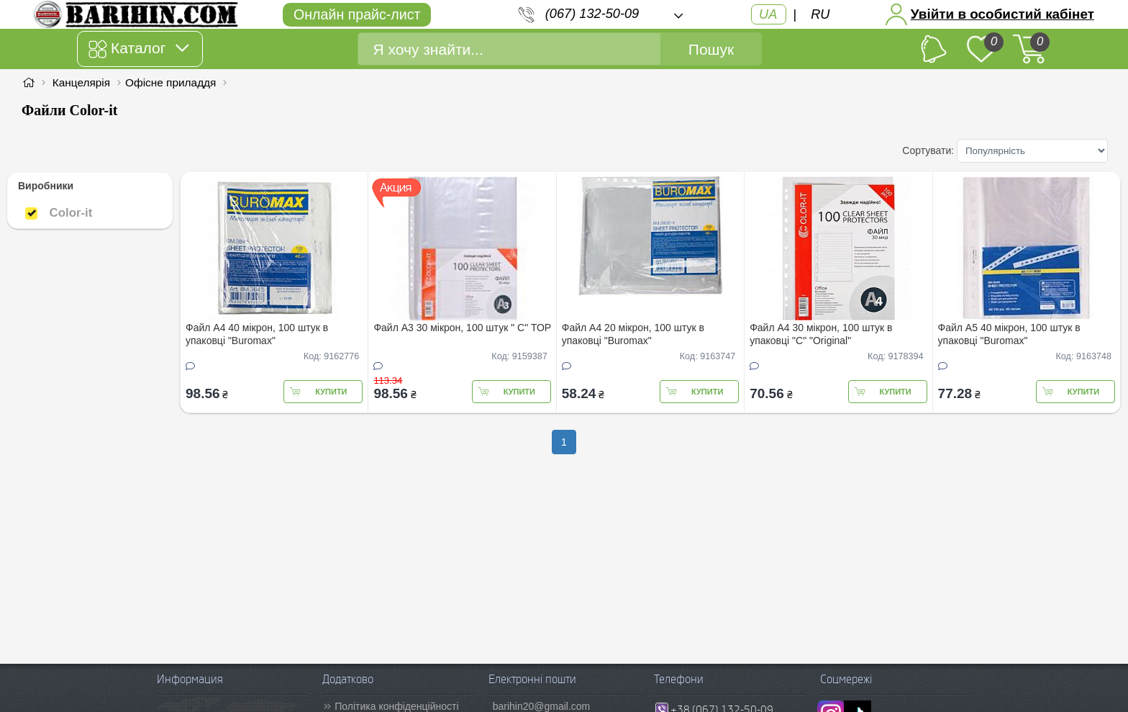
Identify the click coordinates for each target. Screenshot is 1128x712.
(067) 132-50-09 (592, 13)
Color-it (58, 213)
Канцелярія (81, 82)
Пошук (711, 49)
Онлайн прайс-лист (357, 14)
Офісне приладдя (170, 82)
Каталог (138, 49)
